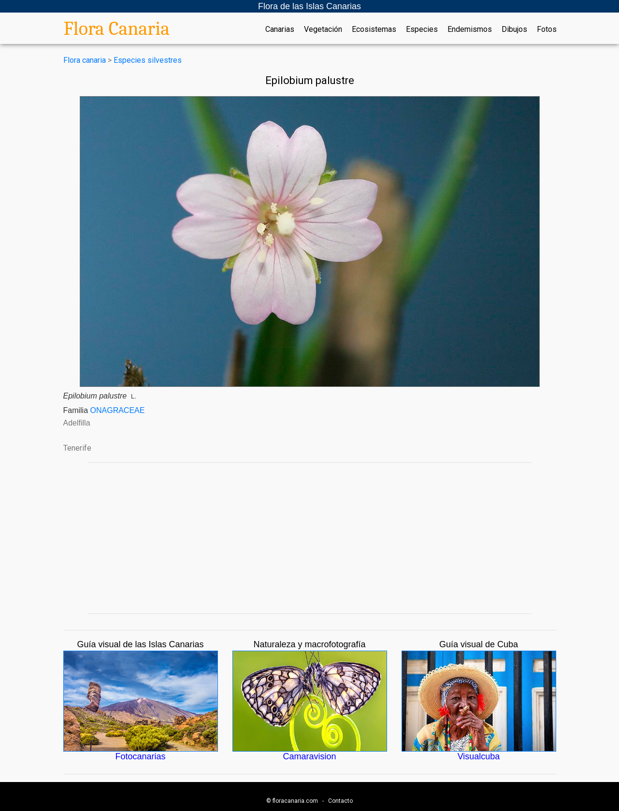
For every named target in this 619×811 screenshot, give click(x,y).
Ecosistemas (374, 29)
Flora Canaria (117, 28)
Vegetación (323, 29)
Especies (422, 29)
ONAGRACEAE (117, 410)
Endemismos (469, 29)
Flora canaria (84, 60)
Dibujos (514, 29)
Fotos (547, 29)
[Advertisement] (309, 538)
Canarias (279, 29)
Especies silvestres (148, 60)
